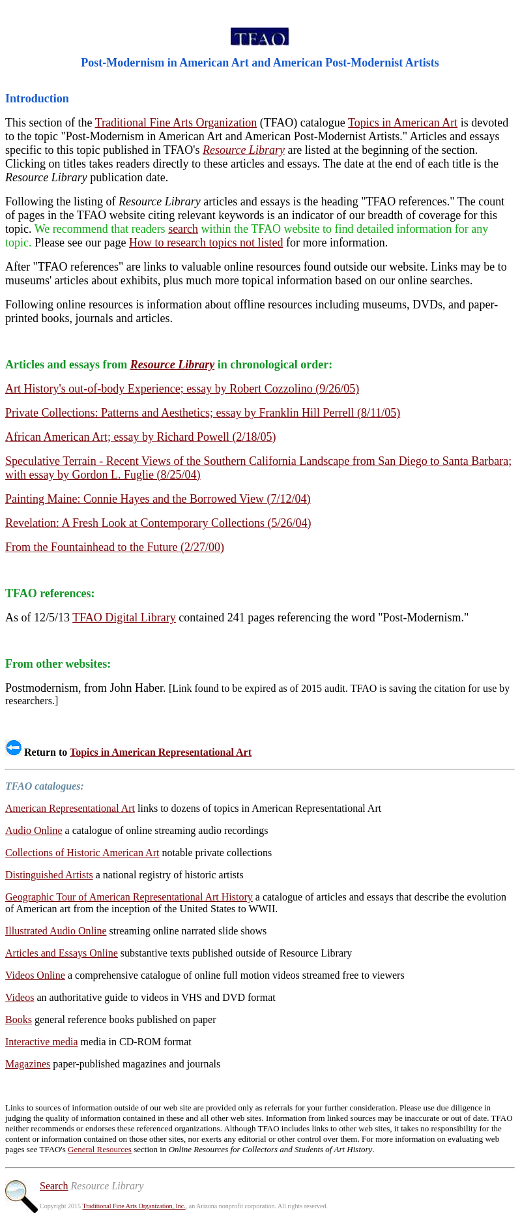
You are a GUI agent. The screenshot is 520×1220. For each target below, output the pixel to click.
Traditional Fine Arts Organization (176, 122)
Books (18, 1019)
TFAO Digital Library (124, 617)
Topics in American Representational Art (161, 752)
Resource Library (244, 149)
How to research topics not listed (206, 242)
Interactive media (41, 1041)
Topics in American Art (402, 122)
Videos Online (35, 975)
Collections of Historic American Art (82, 852)
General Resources (100, 1149)
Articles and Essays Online (61, 953)
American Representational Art (70, 808)
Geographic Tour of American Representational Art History (129, 896)
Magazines (27, 1063)
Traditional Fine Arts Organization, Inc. (133, 1206)
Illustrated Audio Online (56, 930)
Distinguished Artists (49, 874)
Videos (19, 997)
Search (54, 1185)
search (183, 228)
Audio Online (34, 830)
